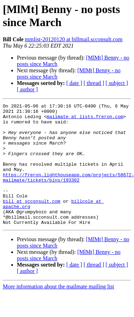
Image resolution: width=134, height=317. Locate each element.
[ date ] (74, 83)
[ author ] (27, 89)
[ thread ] (93, 83)
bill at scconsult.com (31, 221)
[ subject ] (117, 83)
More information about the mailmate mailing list (58, 311)
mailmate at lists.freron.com (85, 119)
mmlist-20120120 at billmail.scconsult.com (73, 39)
